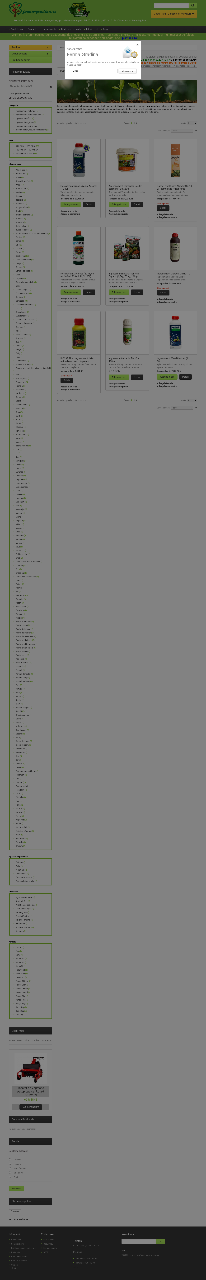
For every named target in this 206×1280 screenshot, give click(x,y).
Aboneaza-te (127, 71)
